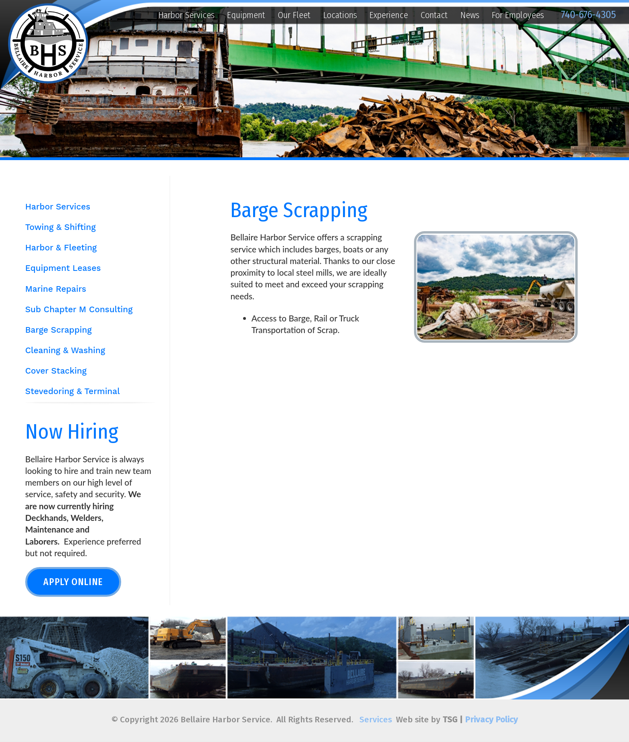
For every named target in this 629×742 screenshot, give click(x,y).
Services (375, 719)
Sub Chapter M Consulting (79, 309)
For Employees (518, 15)
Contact (434, 15)
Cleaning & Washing (65, 350)
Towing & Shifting (60, 227)
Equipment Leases (63, 268)
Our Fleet (294, 15)
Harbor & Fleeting (61, 247)
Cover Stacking (56, 371)
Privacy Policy (491, 719)
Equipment (246, 15)
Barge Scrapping (58, 330)
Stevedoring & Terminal (72, 391)
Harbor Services (186, 15)
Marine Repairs (55, 289)
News (470, 15)
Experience (388, 15)
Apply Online (73, 582)
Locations (340, 15)
